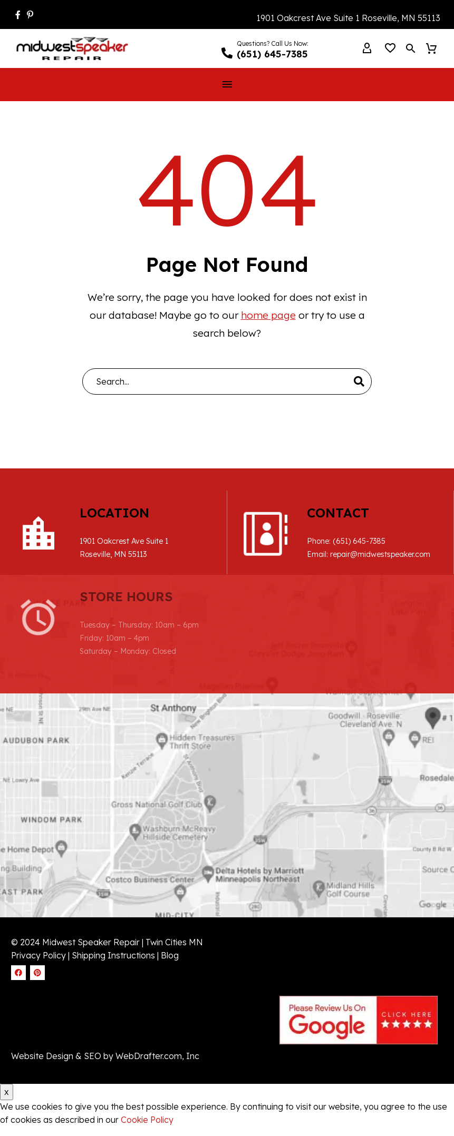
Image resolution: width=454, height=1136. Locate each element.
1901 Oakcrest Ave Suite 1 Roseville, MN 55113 (348, 18)
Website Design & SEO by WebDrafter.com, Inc (105, 1056)
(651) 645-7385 (359, 541)
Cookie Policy (147, 1119)
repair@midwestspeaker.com (380, 554)
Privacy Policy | (40, 955)
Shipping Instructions (114, 955)
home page (268, 315)
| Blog (168, 955)
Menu (227, 84)
